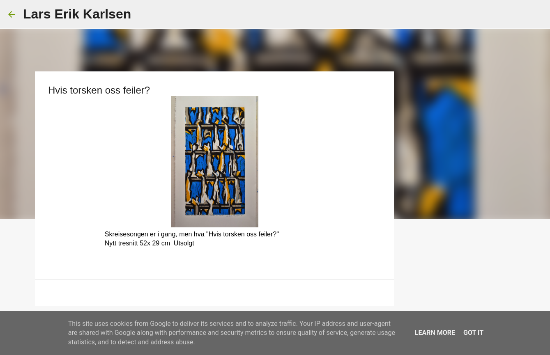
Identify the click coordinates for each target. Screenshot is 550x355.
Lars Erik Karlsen (77, 14)
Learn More (435, 333)
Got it (473, 333)
